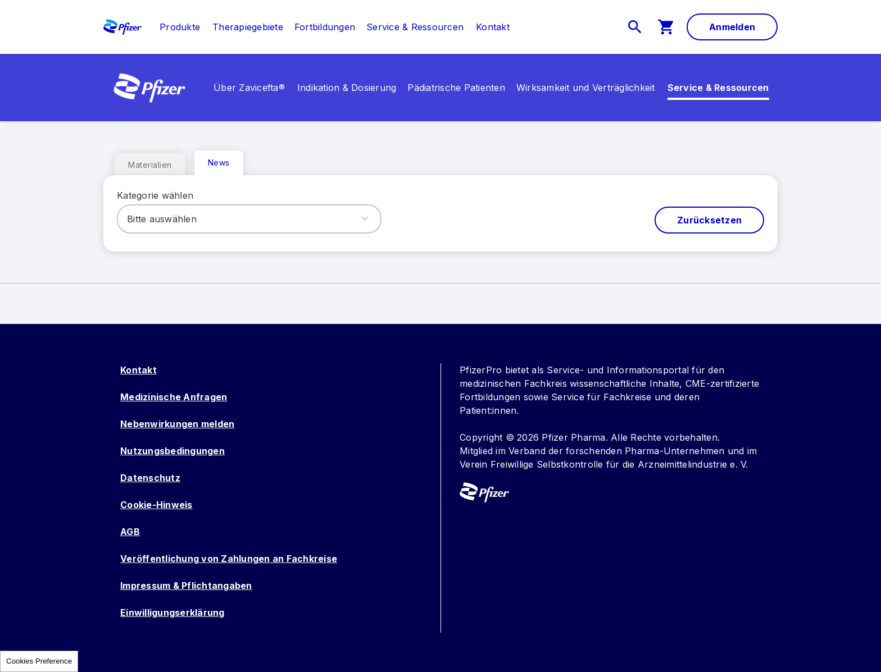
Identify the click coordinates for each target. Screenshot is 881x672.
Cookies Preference (39, 661)
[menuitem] (174, 27)
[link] (180, 27)
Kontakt (138, 370)
